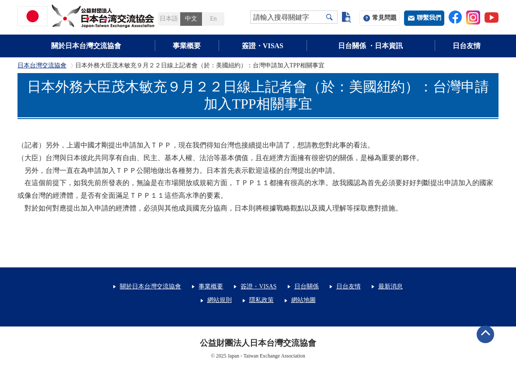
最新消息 (390, 286)
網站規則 (219, 300)
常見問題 (384, 17)
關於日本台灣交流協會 (86, 45)
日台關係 (306, 286)
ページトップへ (485, 334)
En (213, 18)
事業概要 (187, 45)
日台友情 (467, 45)
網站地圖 (303, 300)
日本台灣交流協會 (41, 66)
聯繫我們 (429, 17)
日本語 (169, 18)
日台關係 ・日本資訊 (370, 45)
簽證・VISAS (262, 45)
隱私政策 (261, 300)
